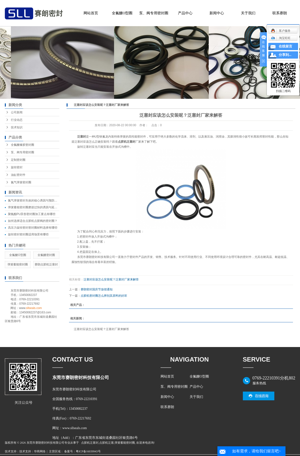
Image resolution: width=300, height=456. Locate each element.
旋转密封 (17, 167)
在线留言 (285, 46)
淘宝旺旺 (281, 38)
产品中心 (185, 13)
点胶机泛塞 (106, 442)
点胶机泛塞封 (90, 442)
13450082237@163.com (35, 312)
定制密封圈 (18, 160)
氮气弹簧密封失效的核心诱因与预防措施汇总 (37, 200)
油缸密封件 (18, 175)
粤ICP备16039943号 (88, 451)
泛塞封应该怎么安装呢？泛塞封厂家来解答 (111, 279)
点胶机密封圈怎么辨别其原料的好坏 (104, 295)
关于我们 (248, 13)
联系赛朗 (279, 13)
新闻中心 (216, 13)
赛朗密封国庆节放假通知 (97, 289)
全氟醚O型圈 (122, 13)
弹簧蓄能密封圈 (18, 264)
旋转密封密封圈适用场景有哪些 (28, 234)
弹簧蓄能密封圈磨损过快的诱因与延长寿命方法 (38, 207)
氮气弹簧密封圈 (21, 182)
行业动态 (17, 120)
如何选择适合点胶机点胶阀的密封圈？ (32, 221)
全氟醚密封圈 (46, 255)
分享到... (285, 55)
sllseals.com (34, 308)
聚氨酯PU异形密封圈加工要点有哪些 (32, 214)
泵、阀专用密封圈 (153, 13)
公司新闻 (17, 112)
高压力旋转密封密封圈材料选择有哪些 (32, 227)
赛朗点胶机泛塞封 (46, 264)
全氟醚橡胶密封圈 (22, 145)
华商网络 (40, 451)
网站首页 (91, 13)
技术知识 (17, 127)
